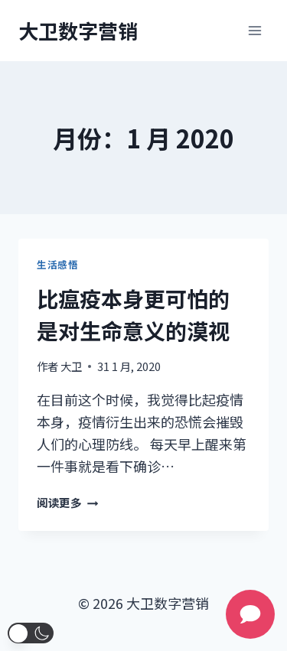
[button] (31, 633)
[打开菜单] (254, 30)
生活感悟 (58, 264)
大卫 (71, 366)
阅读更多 (67, 502)
